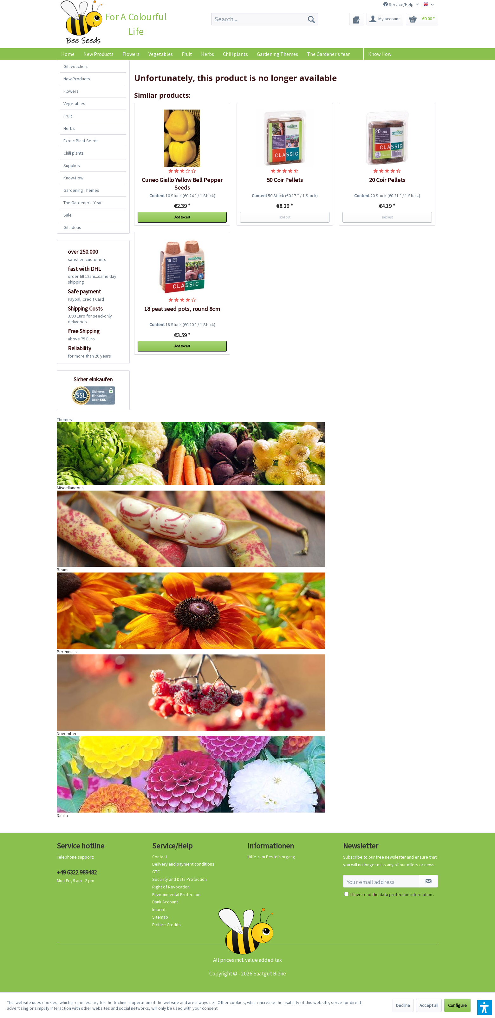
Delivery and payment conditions (183, 864)
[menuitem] (264, 19)
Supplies (71, 165)
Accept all (429, 1005)
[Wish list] (356, 19)
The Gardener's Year (82, 202)
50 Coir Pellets (285, 180)
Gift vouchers (75, 66)
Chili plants (73, 153)
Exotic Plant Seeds (81, 141)
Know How (379, 54)
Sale (67, 215)
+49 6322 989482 (77, 872)
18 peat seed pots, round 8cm (182, 308)
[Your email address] (381, 881)
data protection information (406, 894)
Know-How (73, 178)
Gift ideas (72, 227)
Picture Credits (166, 925)
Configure (457, 1005)
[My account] (385, 19)
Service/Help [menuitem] (398, 4)
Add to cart (182, 217)
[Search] (311, 19)
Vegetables (74, 103)
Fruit (67, 116)
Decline (403, 1005)
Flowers (71, 91)
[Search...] (264, 19)
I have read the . (392, 894)
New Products (76, 79)
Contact (159, 857)
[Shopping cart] (422, 19)
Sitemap (160, 917)
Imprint (159, 909)
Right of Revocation (171, 887)
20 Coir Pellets (387, 180)
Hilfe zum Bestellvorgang (271, 857)
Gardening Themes (81, 190)
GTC (156, 871)
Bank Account (165, 902)
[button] (484, 1007)
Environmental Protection (176, 894)
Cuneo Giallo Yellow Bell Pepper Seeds (182, 183)
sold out (284, 217)
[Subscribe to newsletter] (428, 881)
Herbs (69, 128)
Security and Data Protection (179, 879)
